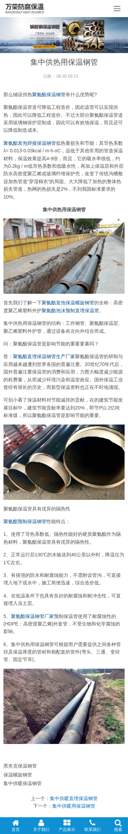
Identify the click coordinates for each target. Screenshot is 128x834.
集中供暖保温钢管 (22, 783)
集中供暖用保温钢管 (73, 806)
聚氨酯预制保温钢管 (24, 521)
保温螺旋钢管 (17, 775)
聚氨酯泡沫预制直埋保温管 (70, 310)
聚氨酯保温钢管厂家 (32, 616)
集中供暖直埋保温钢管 (74, 798)
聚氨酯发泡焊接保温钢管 (29, 143)
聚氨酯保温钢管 (49, 94)
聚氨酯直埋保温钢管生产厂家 (44, 356)
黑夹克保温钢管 (20, 766)
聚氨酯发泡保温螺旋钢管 (68, 302)
